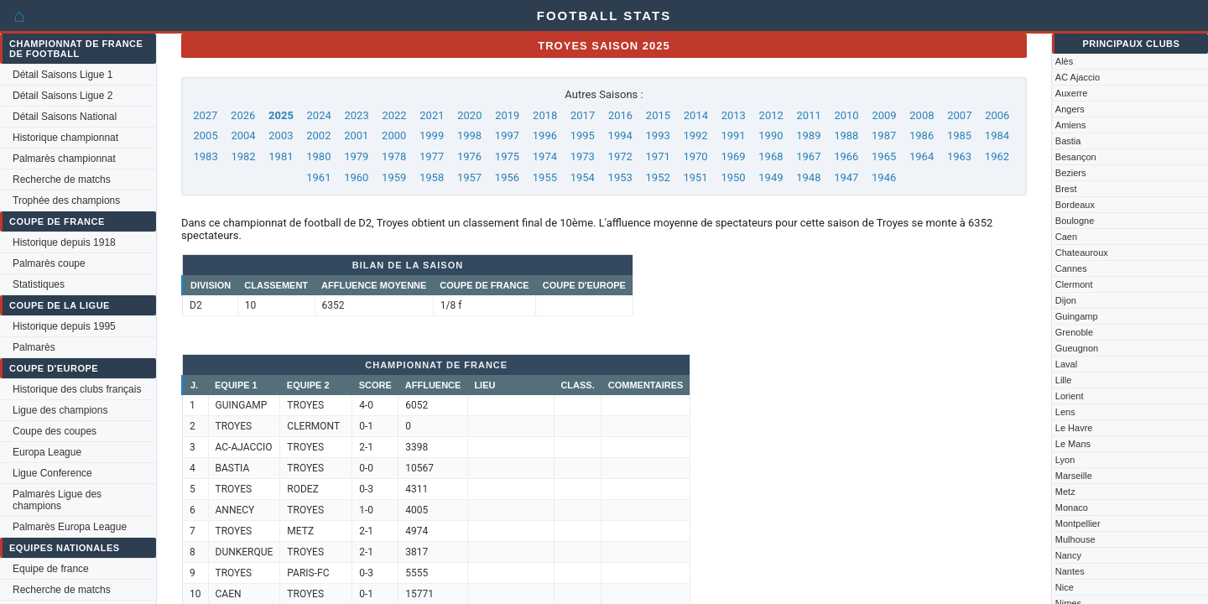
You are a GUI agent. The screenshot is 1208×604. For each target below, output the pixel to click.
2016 (620, 115)
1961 (318, 177)
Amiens (1070, 125)
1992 (695, 135)
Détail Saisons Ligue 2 (62, 96)
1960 (356, 177)
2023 (356, 115)
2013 (733, 115)
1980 (318, 156)
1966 (846, 156)
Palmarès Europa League (70, 527)
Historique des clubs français (77, 389)
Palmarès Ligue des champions (57, 500)
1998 (469, 135)
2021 (431, 115)
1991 (733, 135)
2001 (356, 135)
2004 (243, 135)
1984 (997, 135)
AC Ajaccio (1077, 77)
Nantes (1070, 571)
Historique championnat (65, 137)
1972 (620, 156)
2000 (394, 135)
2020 (469, 115)
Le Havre (1074, 428)
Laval (1066, 364)
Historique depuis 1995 (64, 326)
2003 (280, 135)
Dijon (1065, 300)
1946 (884, 177)
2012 (771, 115)
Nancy (1068, 555)
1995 (582, 135)
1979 (356, 156)
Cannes (1071, 268)
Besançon (1075, 157)
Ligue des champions (60, 410)
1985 (959, 135)
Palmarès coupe (49, 263)
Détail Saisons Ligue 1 (62, 75)
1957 (469, 177)
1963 (959, 156)
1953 (620, 177)
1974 (545, 156)
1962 (997, 156)
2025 (281, 115)
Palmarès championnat (64, 158)
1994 (620, 135)
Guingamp (1076, 316)
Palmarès (34, 347)
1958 (431, 177)
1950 (733, 177)
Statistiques (39, 284)
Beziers (1070, 173)
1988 (846, 135)
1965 (884, 156)
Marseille (1073, 476)
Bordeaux (1075, 205)
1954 (582, 177)
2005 (205, 135)
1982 (243, 156)
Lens (1065, 412)
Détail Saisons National (65, 116)
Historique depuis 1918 (64, 242)
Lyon (1065, 460)
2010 (846, 115)
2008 (921, 115)
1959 (394, 177)
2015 (658, 115)
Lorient (1069, 396)
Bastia (1068, 141)
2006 (997, 115)
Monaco (1071, 507)
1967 (808, 156)
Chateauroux (1081, 252)
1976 (469, 156)
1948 (808, 177)
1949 (770, 177)
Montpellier (1078, 523)
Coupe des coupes (54, 431)
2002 (318, 135)
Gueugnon (1076, 348)
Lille (1063, 380)
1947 (846, 177)
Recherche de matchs (62, 179)
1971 (658, 156)
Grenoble (1074, 332)
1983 (205, 156)
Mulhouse (1075, 539)
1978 (394, 156)
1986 (921, 135)
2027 (205, 115)
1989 (808, 135)
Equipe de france (51, 569)
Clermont (1074, 284)
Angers (1070, 109)
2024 (319, 115)
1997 (507, 135)
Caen (1066, 237)
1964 (921, 156)
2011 (809, 115)
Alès (1064, 61)
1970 (695, 156)
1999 (431, 135)
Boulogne (1075, 221)
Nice (1064, 587)
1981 (280, 156)
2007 (959, 115)
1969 (733, 156)
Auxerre (1071, 93)
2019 (507, 115)
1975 (507, 156)
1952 (658, 177)
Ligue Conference (52, 473)
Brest (1066, 189)
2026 (243, 115)
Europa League (47, 452)
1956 (507, 177)
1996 (545, 135)
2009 (884, 115)
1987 (884, 135)
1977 (431, 156)
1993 (658, 135)
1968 (770, 156)
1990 (770, 135)
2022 (394, 115)
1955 (545, 177)
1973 (582, 156)
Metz (1065, 492)
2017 (582, 115)
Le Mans (1073, 444)
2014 (696, 115)
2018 (545, 115)
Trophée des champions (66, 200)
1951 (695, 177)
